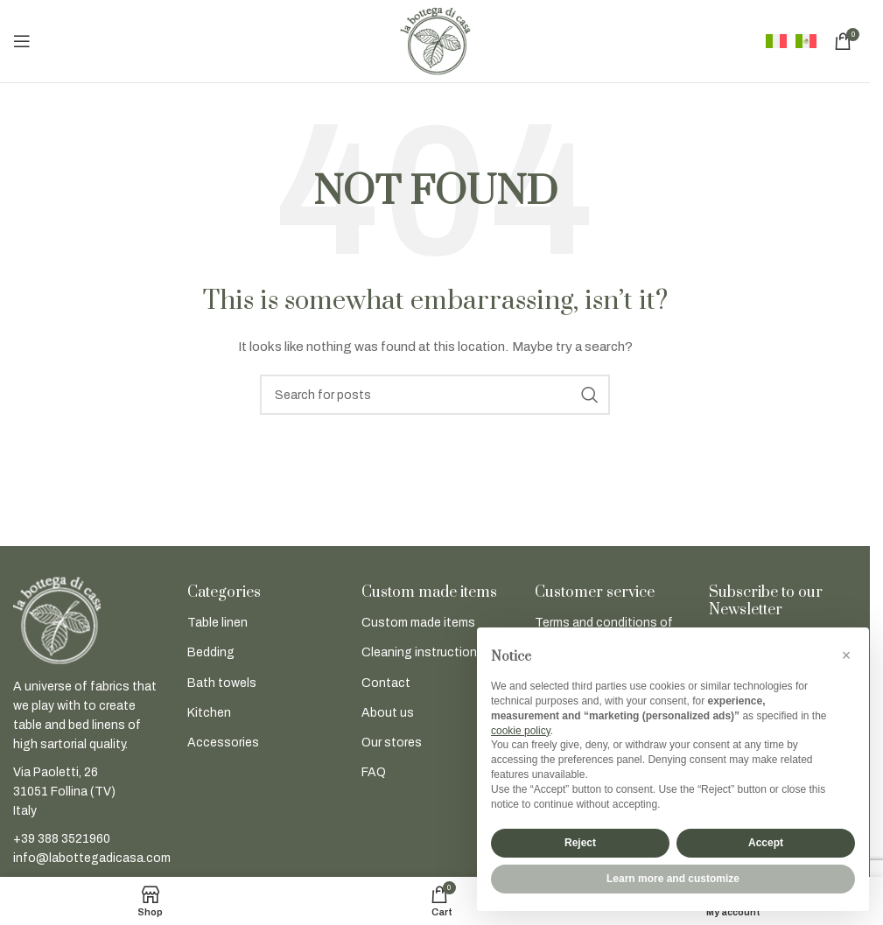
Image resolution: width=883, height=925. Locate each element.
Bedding (211, 652)
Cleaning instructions (422, 652)
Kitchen (209, 712)
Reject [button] (580, 843)
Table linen (217, 622)
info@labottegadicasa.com (92, 858)
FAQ (373, 772)
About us (387, 712)
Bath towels (221, 683)
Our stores (391, 742)
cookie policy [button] (520, 731)
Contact (385, 683)
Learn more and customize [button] (672, 878)
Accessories (223, 742)
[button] (846, 655)
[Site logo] (435, 40)
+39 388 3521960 (61, 838)
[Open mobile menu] (21, 41)
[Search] (435, 395)
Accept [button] (765, 843)
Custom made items (418, 622)
